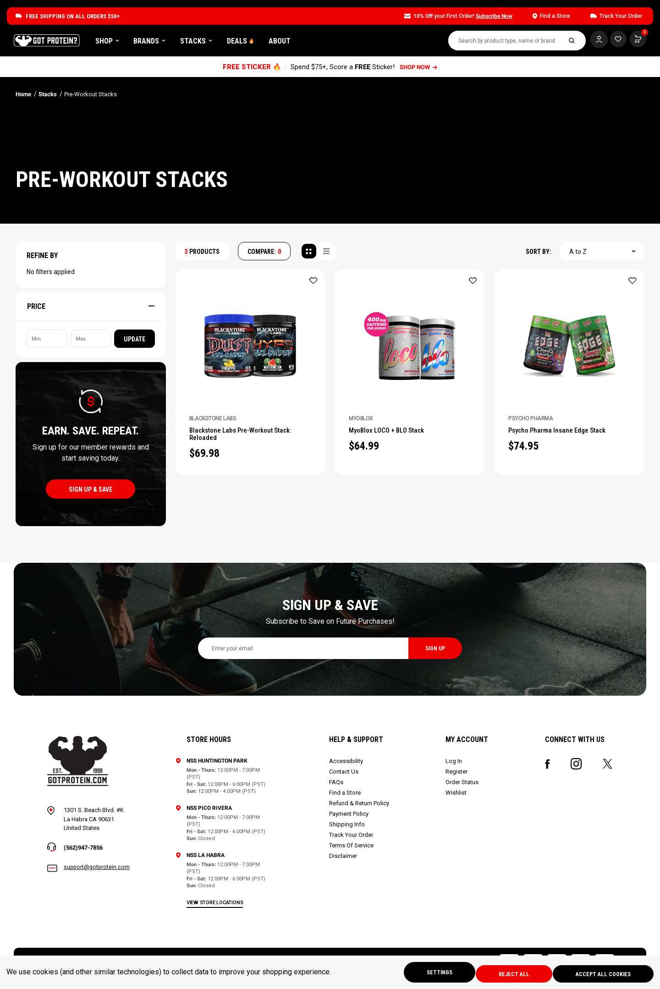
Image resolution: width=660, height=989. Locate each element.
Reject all (506, 973)
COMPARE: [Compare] (264, 254)
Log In (454, 764)
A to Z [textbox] (578, 255)
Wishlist (456, 796)
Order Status (462, 785)
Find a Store (346, 796)
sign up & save (90, 492)
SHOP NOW (419, 70)
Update (134, 342)
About (337, 42)
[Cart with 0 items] (615, 41)
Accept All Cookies (601, 973)
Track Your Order (352, 838)
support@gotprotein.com (98, 871)
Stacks (254, 42)
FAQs (337, 785)
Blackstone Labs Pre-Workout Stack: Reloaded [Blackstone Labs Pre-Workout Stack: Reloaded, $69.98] (250, 439)
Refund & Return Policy (360, 806)
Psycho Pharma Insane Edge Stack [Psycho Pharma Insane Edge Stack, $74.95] (565, 434)
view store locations (216, 906)
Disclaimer (344, 859)
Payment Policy (349, 817)
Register (457, 775)
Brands (207, 42)
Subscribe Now (494, 16)
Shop (165, 42)
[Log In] (593, 41)
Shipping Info (348, 827)
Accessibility (347, 764)
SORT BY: (538, 255)
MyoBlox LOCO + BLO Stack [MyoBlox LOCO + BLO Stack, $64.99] (394, 434)
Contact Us (344, 775)
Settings (426, 973)
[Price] (91, 309)
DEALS (298, 42)
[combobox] (499, 42)
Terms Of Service (352, 849)
